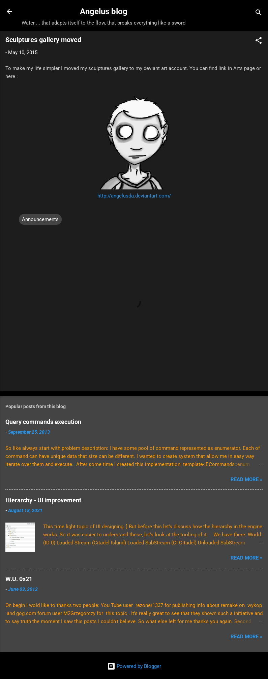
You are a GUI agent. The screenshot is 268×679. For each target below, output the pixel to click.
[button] (259, 41)
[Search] (259, 13)
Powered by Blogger (134, 666)
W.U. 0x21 (18, 578)
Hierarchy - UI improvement (43, 500)
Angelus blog (103, 11)
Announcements (40, 219)
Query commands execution (43, 421)
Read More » (247, 479)
